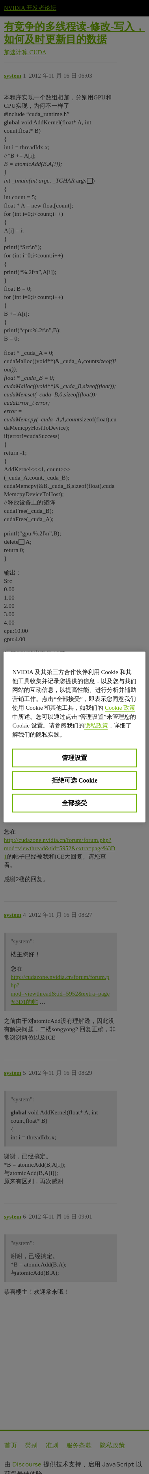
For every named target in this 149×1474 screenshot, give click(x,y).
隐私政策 (96, 725)
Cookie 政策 (120, 708)
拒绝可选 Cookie (74, 780)
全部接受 (74, 803)
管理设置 (74, 757)
